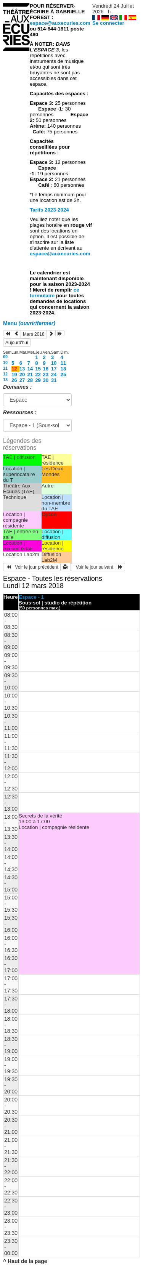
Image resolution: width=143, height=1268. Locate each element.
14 (30, 369)
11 (63, 363)
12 (5, 374)
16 (45, 369)
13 (22, 369)
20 (22, 374)
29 (38, 380)
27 (22, 380)
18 (63, 369)
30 (45, 380)
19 (14, 374)
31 (54, 380)
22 (38, 374)
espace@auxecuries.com (60, 23)
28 (30, 380)
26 (14, 380)
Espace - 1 (31, 597)
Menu (29, 323)
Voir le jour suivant (98, 567)
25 (63, 374)
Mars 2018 (34, 334)
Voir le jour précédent (31, 567)
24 (54, 374)
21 (30, 374)
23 (45, 374)
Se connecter (108, 23)
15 (38, 369)
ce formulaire (54, 292)
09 (5, 356)
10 (5, 362)
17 (54, 369)
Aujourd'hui (16, 342)
